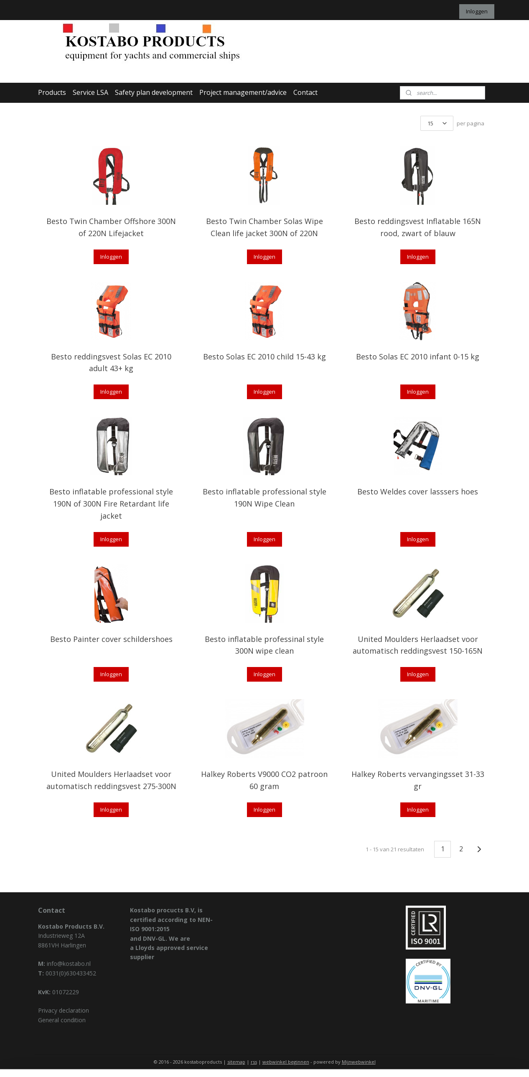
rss (254, 1062)
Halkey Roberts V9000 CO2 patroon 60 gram (264, 780)
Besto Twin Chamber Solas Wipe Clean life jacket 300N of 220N (264, 227)
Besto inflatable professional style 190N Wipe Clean (264, 497)
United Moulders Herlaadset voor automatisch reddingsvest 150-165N (418, 645)
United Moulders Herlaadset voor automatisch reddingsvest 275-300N (111, 780)
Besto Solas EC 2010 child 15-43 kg (264, 356)
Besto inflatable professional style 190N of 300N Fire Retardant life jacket (111, 503)
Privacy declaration (63, 1010)
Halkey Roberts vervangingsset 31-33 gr (417, 780)
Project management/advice (243, 92)
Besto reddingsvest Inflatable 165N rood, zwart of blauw (417, 227)
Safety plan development (154, 92)
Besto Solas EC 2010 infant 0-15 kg (417, 356)
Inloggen (477, 11)
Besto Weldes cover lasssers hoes (417, 491)
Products (52, 92)
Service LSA (90, 92)
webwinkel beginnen (285, 1062)
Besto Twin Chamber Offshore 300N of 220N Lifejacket (111, 227)
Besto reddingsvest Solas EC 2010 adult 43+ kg (111, 362)
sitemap (236, 1062)
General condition (62, 1020)
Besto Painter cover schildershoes (111, 639)
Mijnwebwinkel (359, 1062)
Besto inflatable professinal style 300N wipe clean (264, 645)
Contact (305, 92)
